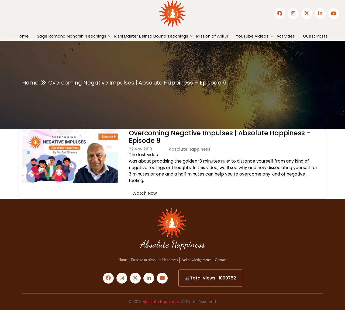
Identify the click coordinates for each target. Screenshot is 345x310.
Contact (221, 260)
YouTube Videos (252, 36)
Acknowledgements (196, 260)
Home (23, 36)
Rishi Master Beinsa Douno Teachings (151, 36)
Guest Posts (315, 36)
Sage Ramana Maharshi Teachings (71, 36)
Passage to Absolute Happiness (154, 260)
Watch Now (144, 193)
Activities (286, 36)
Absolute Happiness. (161, 301)
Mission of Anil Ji (212, 36)
